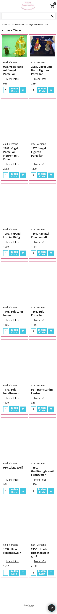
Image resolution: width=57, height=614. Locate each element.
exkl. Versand (10, 80)
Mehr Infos (12, 96)
